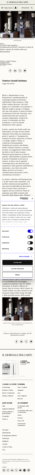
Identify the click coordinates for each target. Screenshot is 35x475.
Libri (3, 406)
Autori (19, 415)
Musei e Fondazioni (8, 393)
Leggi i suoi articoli (8, 83)
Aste (19, 393)
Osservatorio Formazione (22, 424)
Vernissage (5, 438)
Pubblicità (5, 441)
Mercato (20, 398)
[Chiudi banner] (32, 198)
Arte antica (3, 65)
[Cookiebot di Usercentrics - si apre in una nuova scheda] (21, 198)
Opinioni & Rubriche (8, 409)
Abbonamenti (25, 8)
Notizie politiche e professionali (8, 412)
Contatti (4, 444)
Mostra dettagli (24, 256)
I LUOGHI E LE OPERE (9, 384)
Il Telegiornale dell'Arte (9, 435)
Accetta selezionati (17, 268)
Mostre (2, 44)
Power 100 (21, 421)
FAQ (3, 449)
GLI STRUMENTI (23, 403)
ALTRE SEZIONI (7, 403)
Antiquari (20, 390)
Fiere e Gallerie (22, 387)
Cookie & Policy (7, 447)
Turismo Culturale (7, 396)
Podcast (20, 418)
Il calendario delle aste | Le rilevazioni (25, 411)
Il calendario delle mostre (23, 406)
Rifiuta (17, 275)
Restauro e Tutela (7, 390)
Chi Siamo (5, 430)
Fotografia (5, 416)
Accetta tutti (17, 262)
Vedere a (5, 419)
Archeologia (6, 387)
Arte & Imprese (22, 396)
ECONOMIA (21, 384)
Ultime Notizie (8, 8)
